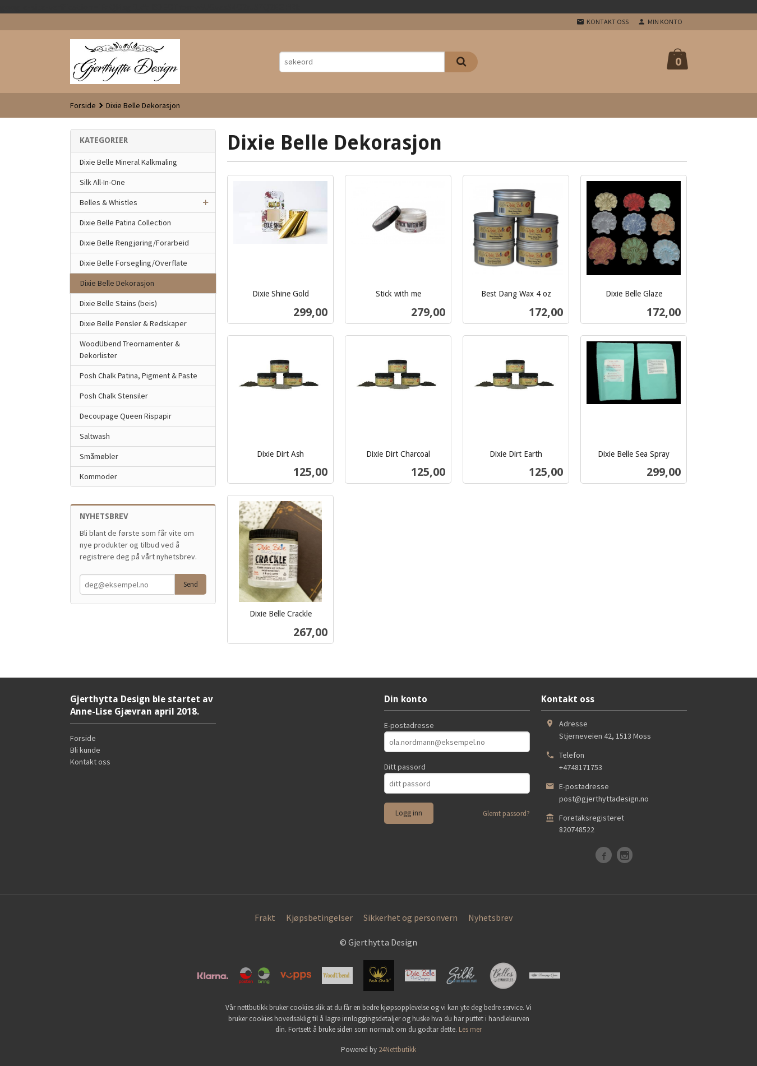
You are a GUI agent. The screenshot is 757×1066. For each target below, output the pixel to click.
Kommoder (98, 476)
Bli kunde (85, 750)
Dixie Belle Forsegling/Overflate (133, 263)
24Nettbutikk (397, 1049)
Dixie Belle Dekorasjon (117, 283)
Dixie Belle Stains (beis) (118, 303)
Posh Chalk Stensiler (114, 396)
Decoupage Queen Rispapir (126, 416)
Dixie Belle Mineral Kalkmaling (128, 162)
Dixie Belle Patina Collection (125, 222)
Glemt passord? (506, 813)
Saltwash (95, 436)
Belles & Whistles (108, 202)
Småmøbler (99, 456)
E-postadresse (409, 725)
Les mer (470, 1029)
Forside (83, 105)
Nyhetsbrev (490, 917)
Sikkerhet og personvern (410, 917)
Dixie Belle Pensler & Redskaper (133, 323)
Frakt (265, 917)
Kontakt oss (90, 762)
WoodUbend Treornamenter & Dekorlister (130, 349)
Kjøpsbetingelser (319, 917)
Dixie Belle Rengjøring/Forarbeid (134, 243)
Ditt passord (405, 767)
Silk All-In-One (102, 182)
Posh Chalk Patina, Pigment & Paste (138, 375)
